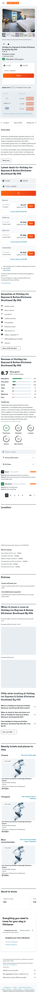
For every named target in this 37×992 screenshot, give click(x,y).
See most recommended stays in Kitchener (28, 808)
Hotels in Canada (6, 957)
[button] (3, 3)
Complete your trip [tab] (10, 898)
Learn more (6, 270)
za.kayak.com (7, 955)
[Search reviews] (20, 451)
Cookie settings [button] (5, 283)
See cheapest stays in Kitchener (29, 765)
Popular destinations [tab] (27, 898)
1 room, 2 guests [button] (9, 71)
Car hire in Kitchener (11, 909)
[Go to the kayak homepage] (13, 3)
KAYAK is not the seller (19, 938)
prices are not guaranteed (10, 932)
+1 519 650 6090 (8, 56)
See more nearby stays (28, 723)
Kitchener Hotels (28, 957)
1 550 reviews (18, 59)
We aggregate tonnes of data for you (19, 941)
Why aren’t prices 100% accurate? (19, 945)
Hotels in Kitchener (11, 912)
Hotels (15, 955)
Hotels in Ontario (17, 957)
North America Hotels (25, 955)
